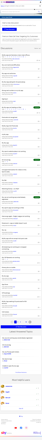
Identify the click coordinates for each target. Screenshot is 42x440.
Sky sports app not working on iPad (13, 208)
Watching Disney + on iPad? (10, 189)
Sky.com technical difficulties (11, 65)
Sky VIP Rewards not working (11, 257)
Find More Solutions (21, 372)
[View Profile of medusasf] (15, 218)
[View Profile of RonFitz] (15, 128)
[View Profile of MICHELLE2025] (16, 261)
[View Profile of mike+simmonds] (15, 58)
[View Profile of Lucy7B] (14, 191)
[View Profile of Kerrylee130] (15, 136)
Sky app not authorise (9, 73)
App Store (5, 284)
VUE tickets (5, 312)
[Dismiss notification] (40, 6)
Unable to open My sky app (10, 366)
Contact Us (38, 422)
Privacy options (4, 419)
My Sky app (5, 143)
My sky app (5, 276)
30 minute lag (6, 160)
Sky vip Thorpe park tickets (10, 352)
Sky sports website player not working (14, 151)
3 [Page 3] (20, 322)
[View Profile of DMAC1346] (16, 201)
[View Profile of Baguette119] (16, 67)
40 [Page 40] (26, 322)
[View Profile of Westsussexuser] (16, 269)
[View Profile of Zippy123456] (7, 354)
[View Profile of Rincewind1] (15, 210)
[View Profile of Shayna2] (15, 314)
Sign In (40, 2)
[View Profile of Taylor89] (15, 75)
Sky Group (3, 423)
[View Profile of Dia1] (14, 286)
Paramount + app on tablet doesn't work (14, 223)
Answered (37, 107)
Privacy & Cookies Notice (6, 420)
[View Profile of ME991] (14, 251)
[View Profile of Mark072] (15, 145)
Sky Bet (4, 180)
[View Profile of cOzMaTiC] (15, 174)
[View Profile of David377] (15, 153)
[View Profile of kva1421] (6, 368)
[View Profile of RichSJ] (14, 92)
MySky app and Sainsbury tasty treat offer (15, 55)
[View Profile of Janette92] (16, 119)
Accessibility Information (35, 420)
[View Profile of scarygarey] (15, 232)
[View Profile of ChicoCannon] (16, 84)
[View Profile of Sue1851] (15, 111)
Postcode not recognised (9, 117)
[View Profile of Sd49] (14, 101)
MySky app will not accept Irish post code (14, 238)
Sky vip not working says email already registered (17, 338)
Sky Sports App (7, 359)
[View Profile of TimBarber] (15, 182)
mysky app (5, 134)
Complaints (3, 422)
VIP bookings (6, 293)
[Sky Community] (9, 2)
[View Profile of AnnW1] (14, 240)
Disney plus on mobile (8, 267)
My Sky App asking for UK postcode (13, 82)
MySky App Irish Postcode (10, 126)
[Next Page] (30, 322)
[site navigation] (1, 2)
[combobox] (19, 11)
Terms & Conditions (36, 419)
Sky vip (4, 230)
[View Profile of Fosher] (14, 225)
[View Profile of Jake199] (14, 278)
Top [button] (22, 416)
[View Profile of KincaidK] (15, 305)
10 (23, 56)
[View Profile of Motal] (5, 361)
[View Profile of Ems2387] (15, 295)
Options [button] (36, 48)
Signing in (5, 99)
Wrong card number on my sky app (12, 90)
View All (21, 408)
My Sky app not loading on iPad (11, 107)
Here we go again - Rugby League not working (16, 216)
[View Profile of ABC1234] (15, 163)
